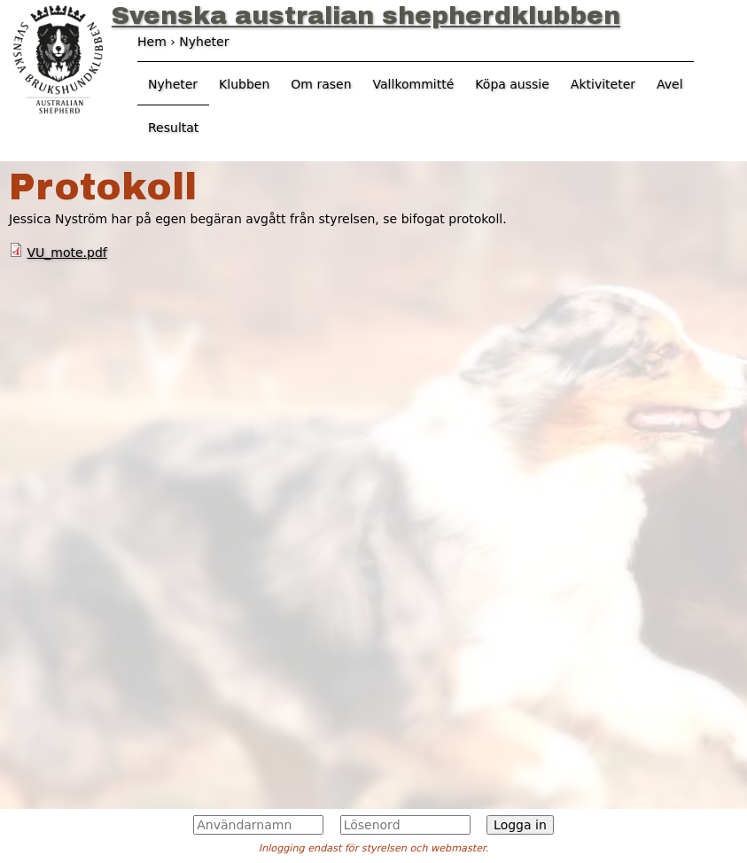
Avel (670, 84)
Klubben (244, 84)
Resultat (173, 128)
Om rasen (321, 84)
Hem (152, 42)
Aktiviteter (603, 84)
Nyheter (173, 84)
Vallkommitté (414, 84)
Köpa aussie (512, 84)
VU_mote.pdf (66, 252)
